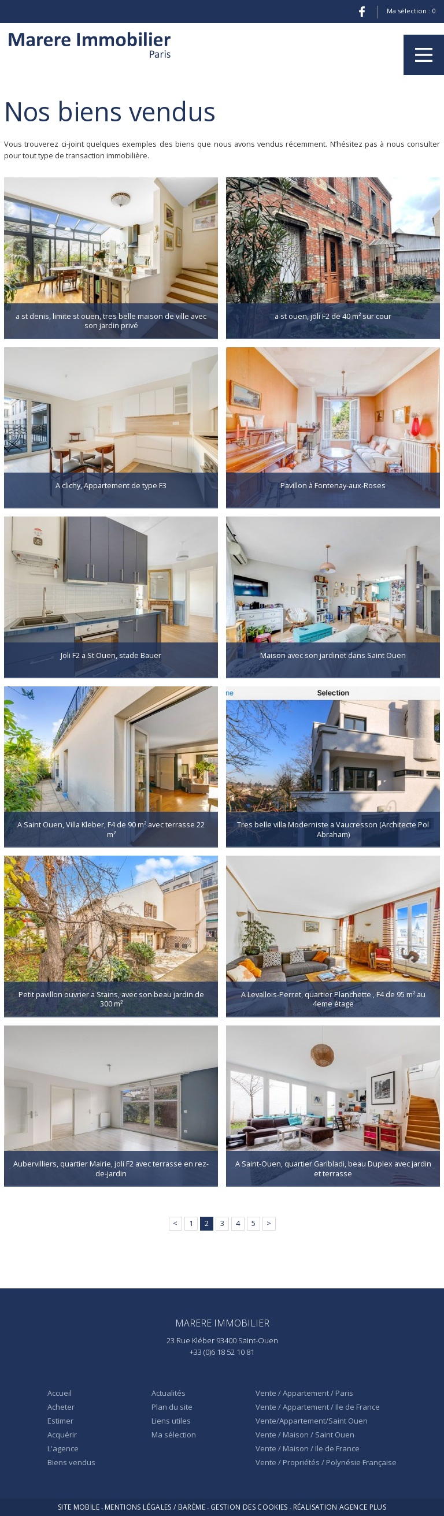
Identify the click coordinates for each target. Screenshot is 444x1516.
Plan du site (172, 1407)
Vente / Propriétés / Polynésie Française (326, 1462)
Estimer (60, 1420)
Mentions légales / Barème (155, 1507)
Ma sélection (173, 1434)
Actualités (168, 1393)
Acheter (61, 1407)
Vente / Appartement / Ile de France (318, 1407)
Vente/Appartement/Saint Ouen (312, 1420)
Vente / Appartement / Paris (304, 1393)
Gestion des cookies (249, 1507)
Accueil (59, 1393)
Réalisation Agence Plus (339, 1507)
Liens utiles (171, 1420)
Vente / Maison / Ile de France (308, 1448)
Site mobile (78, 1507)
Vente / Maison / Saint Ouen (305, 1434)
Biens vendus (71, 1462)
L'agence (63, 1448)
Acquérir (62, 1434)
